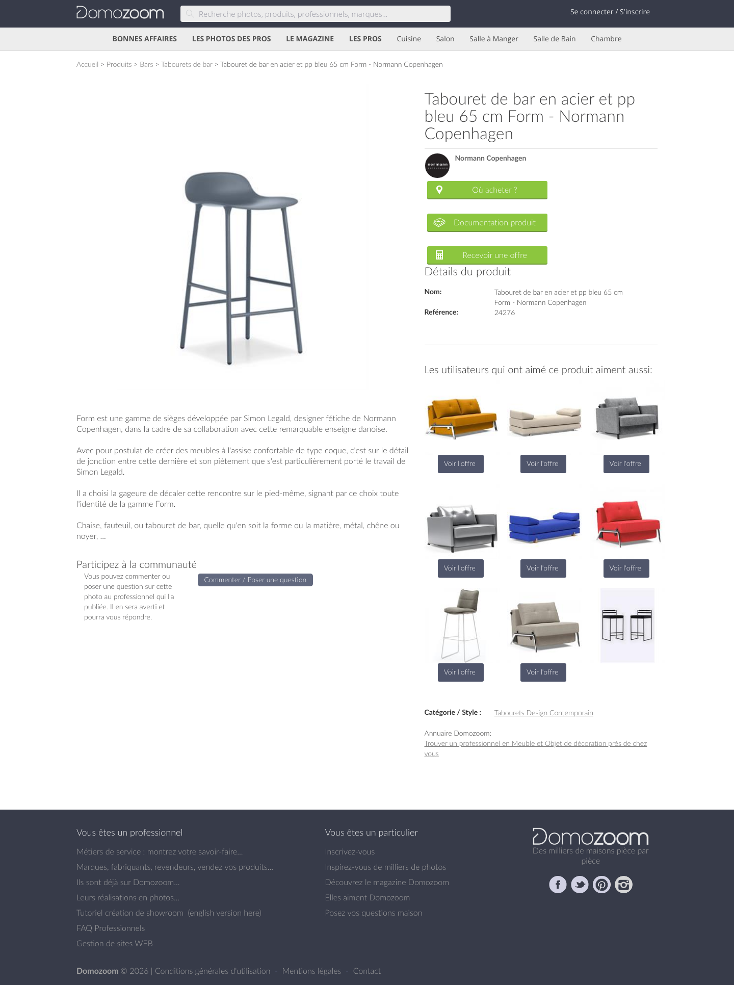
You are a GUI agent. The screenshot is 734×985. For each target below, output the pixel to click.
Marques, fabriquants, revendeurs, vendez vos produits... (174, 866)
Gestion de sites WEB (114, 943)
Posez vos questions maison (374, 912)
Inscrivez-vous (350, 851)
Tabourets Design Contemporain (543, 712)
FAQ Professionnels (110, 928)
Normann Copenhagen (491, 158)
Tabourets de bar (187, 64)
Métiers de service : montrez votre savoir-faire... (159, 851)
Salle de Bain (555, 39)
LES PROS (365, 39)
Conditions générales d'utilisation (214, 970)
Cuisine (409, 39)
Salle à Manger (493, 39)
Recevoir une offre (494, 255)
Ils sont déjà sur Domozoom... (127, 882)
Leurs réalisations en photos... (127, 897)
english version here (224, 912)
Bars (146, 64)
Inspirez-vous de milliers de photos (386, 866)
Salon (445, 39)
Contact (367, 970)
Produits (119, 64)
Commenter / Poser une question (255, 579)
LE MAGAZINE (310, 39)
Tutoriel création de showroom (130, 912)
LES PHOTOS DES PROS (231, 39)
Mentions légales (313, 970)
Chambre (606, 39)
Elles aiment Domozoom (367, 897)
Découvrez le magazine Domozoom (387, 882)
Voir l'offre (460, 463)
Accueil (87, 64)
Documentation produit (495, 222)
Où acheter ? (494, 189)
